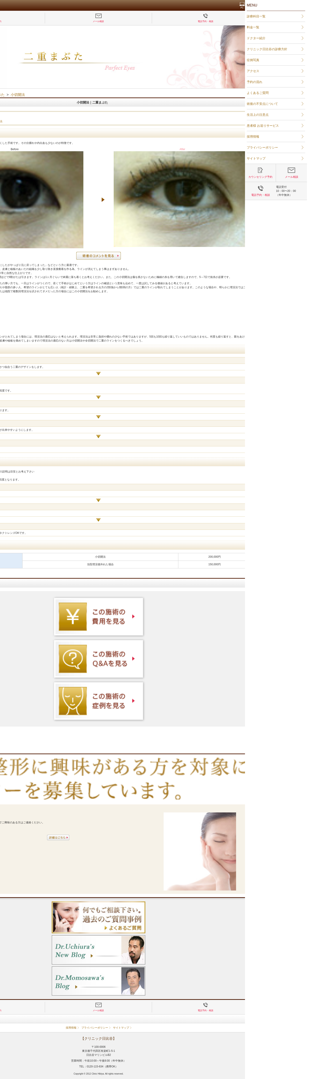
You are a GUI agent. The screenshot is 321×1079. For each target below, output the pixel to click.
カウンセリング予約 (53, 21)
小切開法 (44, 121)
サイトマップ (183, 1027)
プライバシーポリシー (156, 1027)
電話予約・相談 (267, 21)
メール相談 (160, 21)
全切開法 (59, 121)
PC (304, 7)
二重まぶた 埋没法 (24, 121)
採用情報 (133, 1027)
